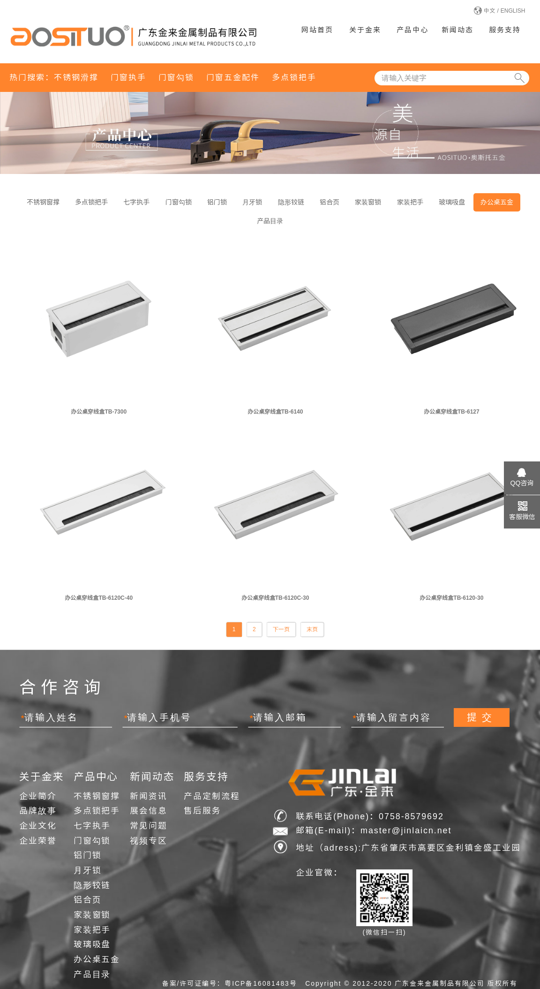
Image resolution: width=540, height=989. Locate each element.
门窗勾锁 (176, 77)
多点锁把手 (294, 77)
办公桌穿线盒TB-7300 (99, 411)
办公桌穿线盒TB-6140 (275, 411)
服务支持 (505, 30)
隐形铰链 (291, 202)
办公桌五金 (496, 202)
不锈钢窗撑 (43, 202)
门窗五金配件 (233, 77)
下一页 (281, 629)
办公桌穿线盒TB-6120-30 (451, 598)
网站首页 (317, 30)
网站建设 (451, 863)
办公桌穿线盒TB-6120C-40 (99, 598)
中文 (489, 11)
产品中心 (412, 30)
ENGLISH (513, 11)
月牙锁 (252, 202)
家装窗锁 (368, 202)
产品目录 (270, 221)
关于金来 (365, 30)
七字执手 (136, 202)
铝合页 (329, 202)
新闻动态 (457, 30)
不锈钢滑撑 (76, 77)
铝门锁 (217, 202)
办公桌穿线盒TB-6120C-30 (275, 598)
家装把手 (410, 202)
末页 (312, 629)
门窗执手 (128, 77)
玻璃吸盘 (452, 202)
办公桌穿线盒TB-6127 (452, 411)
